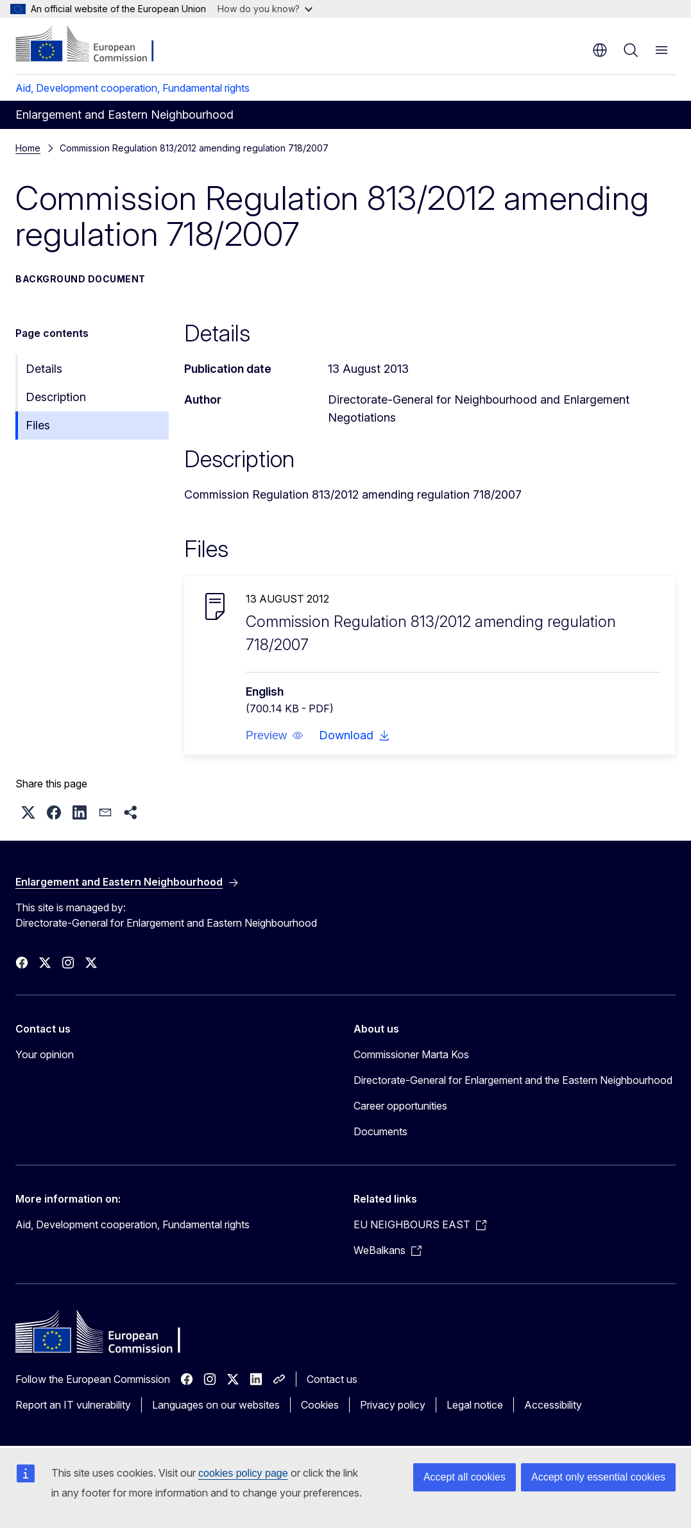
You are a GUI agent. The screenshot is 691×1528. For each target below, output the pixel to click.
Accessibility (553, 1404)
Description (56, 397)
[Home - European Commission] (93, 45)
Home (27, 147)
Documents (380, 1131)
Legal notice (475, 1404)
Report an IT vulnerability (73, 1404)
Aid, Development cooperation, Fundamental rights (132, 88)
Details (44, 368)
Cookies (320, 1404)
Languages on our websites (216, 1404)
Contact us (332, 1379)
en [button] (600, 50)
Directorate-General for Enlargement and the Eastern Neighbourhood (513, 1080)
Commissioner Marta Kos (411, 1054)
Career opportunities (400, 1105)
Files (38, 425)
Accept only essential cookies (598, 1477)
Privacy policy (392, 1404)
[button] (274, 735)
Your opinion (44, 1054)
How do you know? (265, 8)
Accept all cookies (464, 1477)
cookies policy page (243, 1473)
